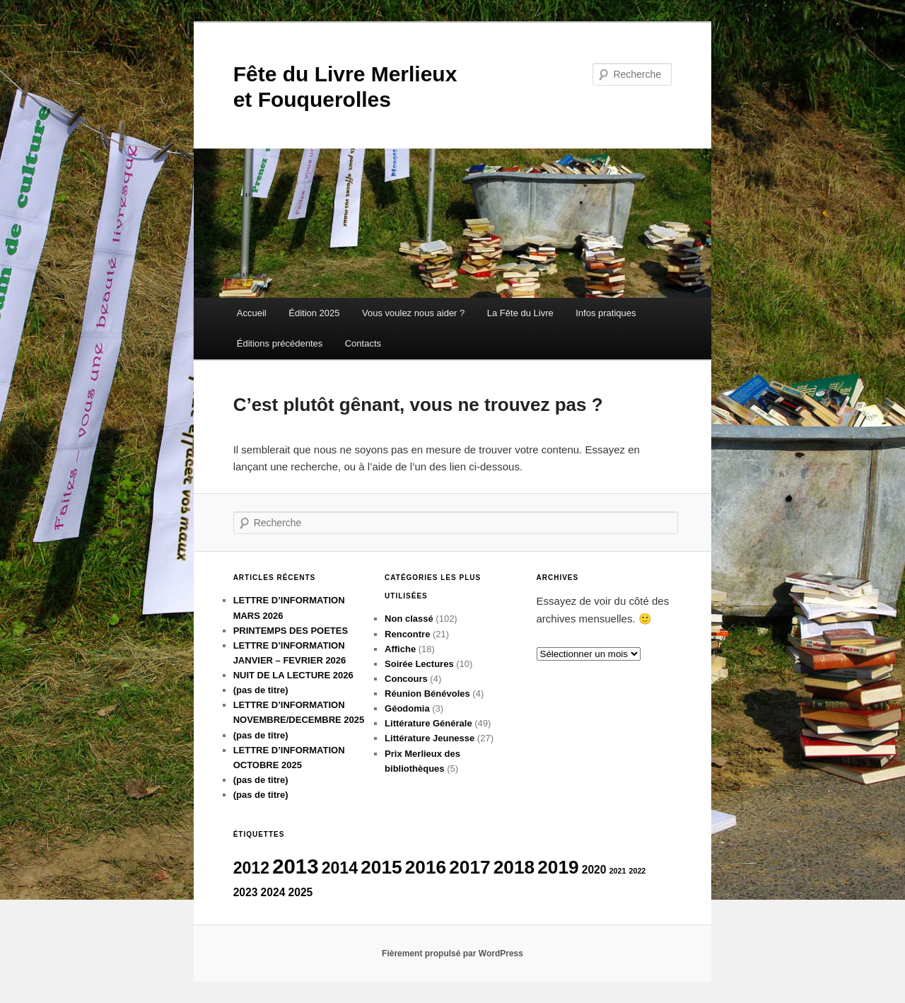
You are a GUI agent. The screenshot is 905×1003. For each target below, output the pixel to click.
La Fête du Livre (520, 313)
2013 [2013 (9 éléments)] (295, 866)
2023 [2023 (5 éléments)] (245, 892)
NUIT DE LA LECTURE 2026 (293, 675)
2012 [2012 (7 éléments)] (251, 868)
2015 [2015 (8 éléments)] (381, 867)
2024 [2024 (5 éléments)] (273, 892)
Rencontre (407, 634)
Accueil (252, 313)
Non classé (409, 618)
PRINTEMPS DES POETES (291, 630)
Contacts (363, 343)
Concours (406, 678)
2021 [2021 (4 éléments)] (617, 870)
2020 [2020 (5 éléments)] (594, 870)
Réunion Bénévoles (427, 693)
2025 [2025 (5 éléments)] (300, 892)
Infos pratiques (606, 313)
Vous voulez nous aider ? (413, 313)
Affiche (400, 649)
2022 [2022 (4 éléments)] (637, 870)
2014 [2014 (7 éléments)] (340, 868)
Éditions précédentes (279, 343)
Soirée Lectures (419, 664)
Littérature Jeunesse (429, 738)
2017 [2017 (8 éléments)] (469, 867)
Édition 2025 (313, 313)
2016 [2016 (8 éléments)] (425, 867)
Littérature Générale (428, 723)
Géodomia (407, 708)
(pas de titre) (260, 690)
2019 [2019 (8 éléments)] (557, 867)
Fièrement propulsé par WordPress (452, 953)
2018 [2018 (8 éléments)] (514, 867)
